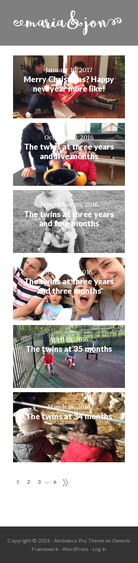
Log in (99, 549)
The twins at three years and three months (69, 286)
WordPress (75, 549)
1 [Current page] (17, 482)
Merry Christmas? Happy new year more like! (69, 84)
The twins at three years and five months (69, 151)
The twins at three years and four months (69, 219)
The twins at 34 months (69, 416)
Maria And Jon (69, 23)
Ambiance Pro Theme (79, 540)
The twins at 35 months (69, 348)
